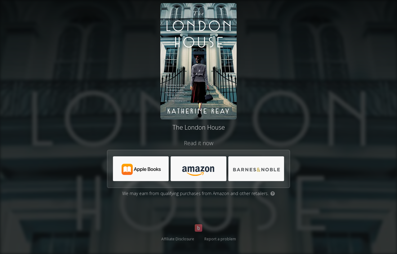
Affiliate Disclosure (177, 239)
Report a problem (220, 239)
